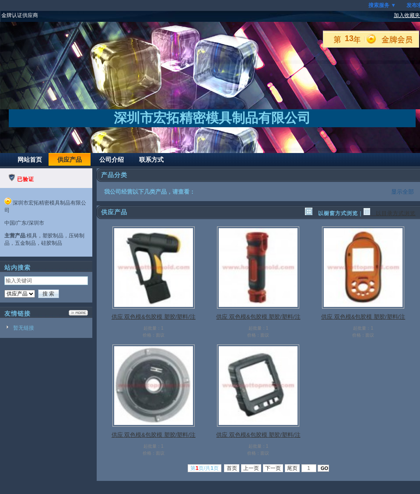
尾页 (292, 468)
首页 (231, 468)
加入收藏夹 (407, 15)
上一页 (251, 468)
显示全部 (402, 191)
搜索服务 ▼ (382, 5)
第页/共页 (204, 468)
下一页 (273, 468)
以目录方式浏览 (390, 213)
